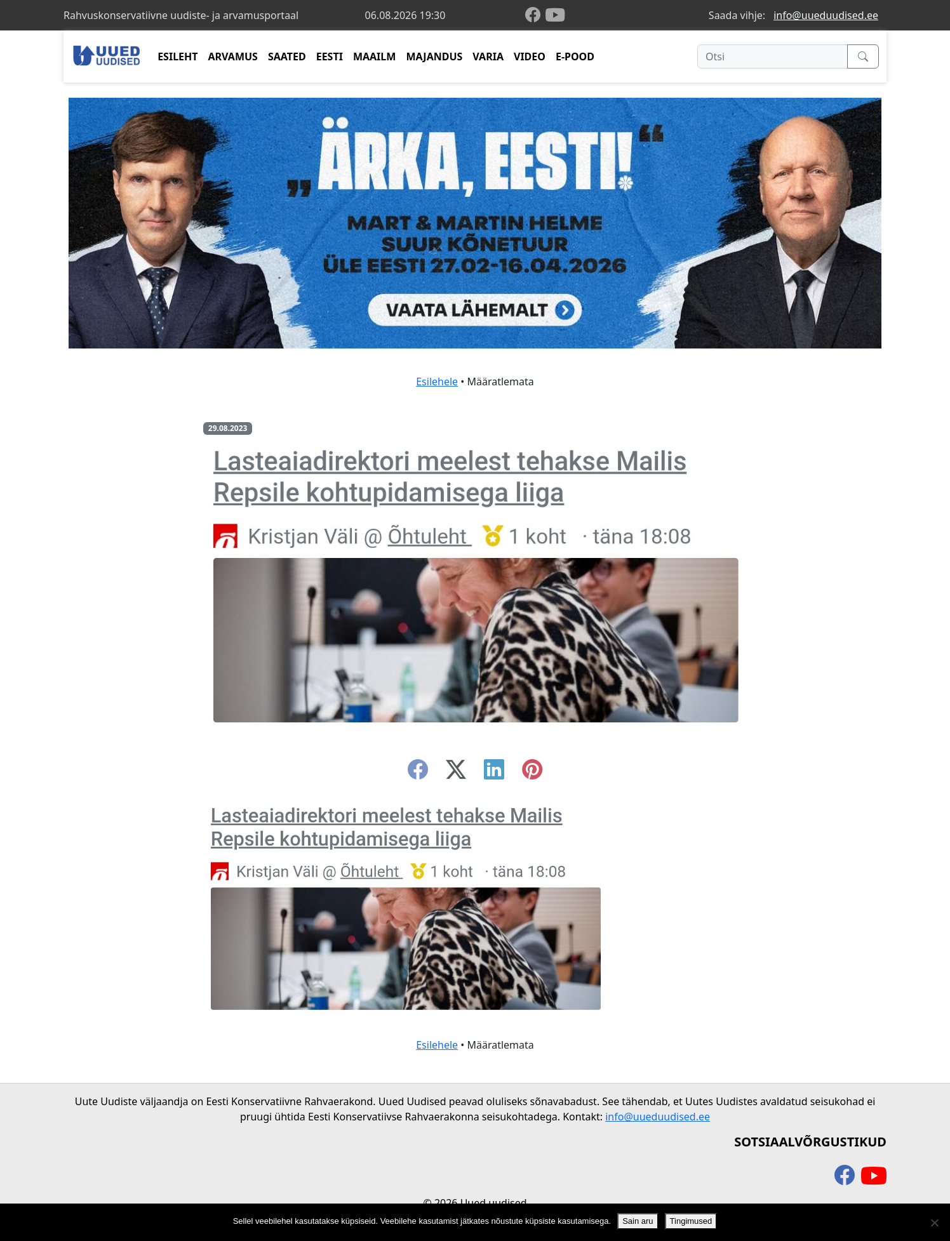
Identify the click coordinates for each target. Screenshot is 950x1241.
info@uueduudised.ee (825, 15)
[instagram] (532, 773)
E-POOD (575, 56)
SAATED (287, 56)
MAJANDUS (434, 56)
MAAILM (374, 56)
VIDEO (529, 56)
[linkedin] (494, 773)
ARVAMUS (233, 56)
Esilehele (437, 381)
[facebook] (535, 15)
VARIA (488, 56)
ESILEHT (177, 56)
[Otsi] (772, 56)
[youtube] (555, 15)
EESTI (329, 56)
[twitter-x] (456, 773)
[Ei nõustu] (934, 1222)
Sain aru (637, 1221)
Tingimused (691, 1221)
